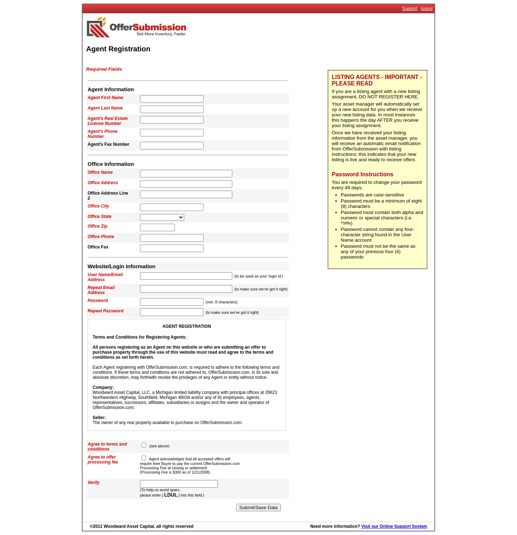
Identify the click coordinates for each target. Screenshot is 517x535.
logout (427, 8)
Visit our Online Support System (394, 526)
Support (409, 8)
